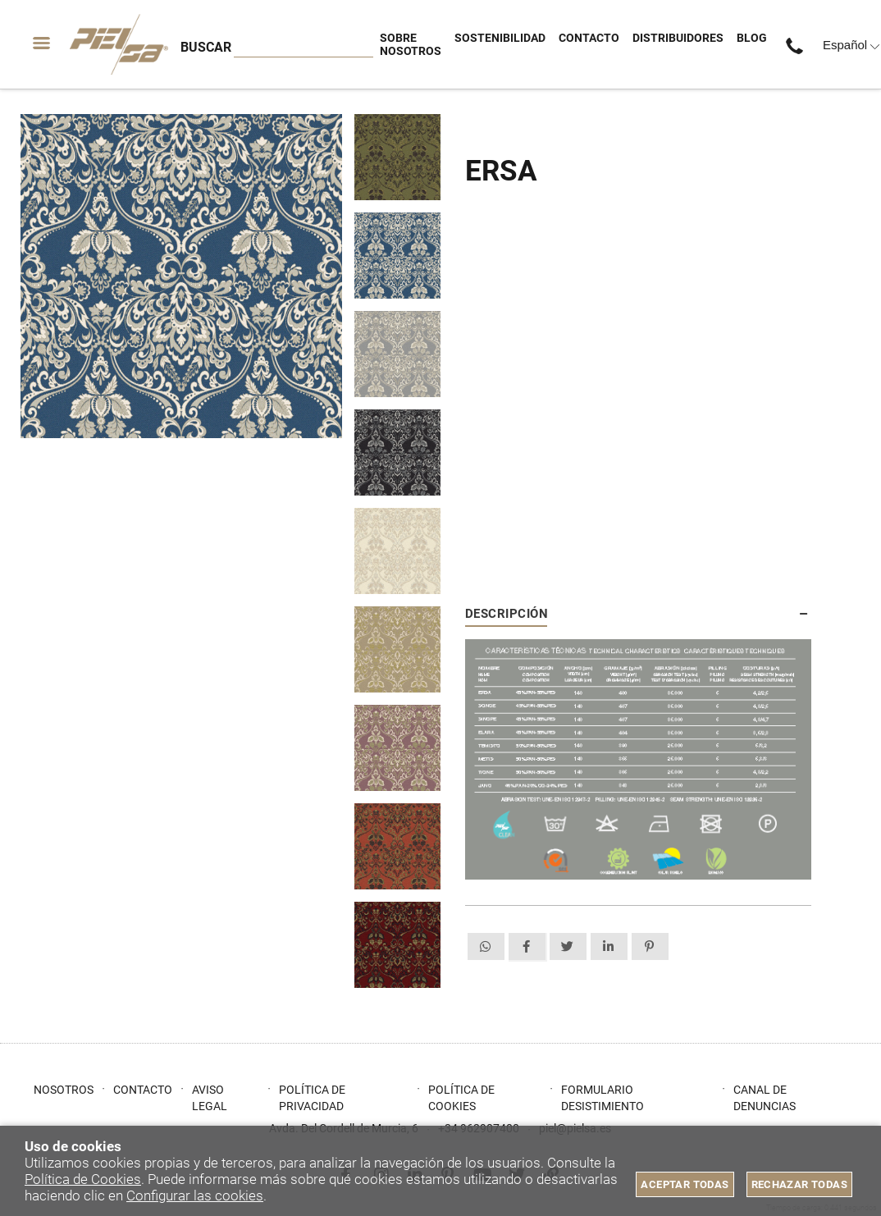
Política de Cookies (83, 1179)
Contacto (142, 1089)
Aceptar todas (684, 1184)
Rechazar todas (799, 1184)
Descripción (506, 613)
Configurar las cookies (194, 1195)
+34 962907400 (798, 44)
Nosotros (64, 1089)
